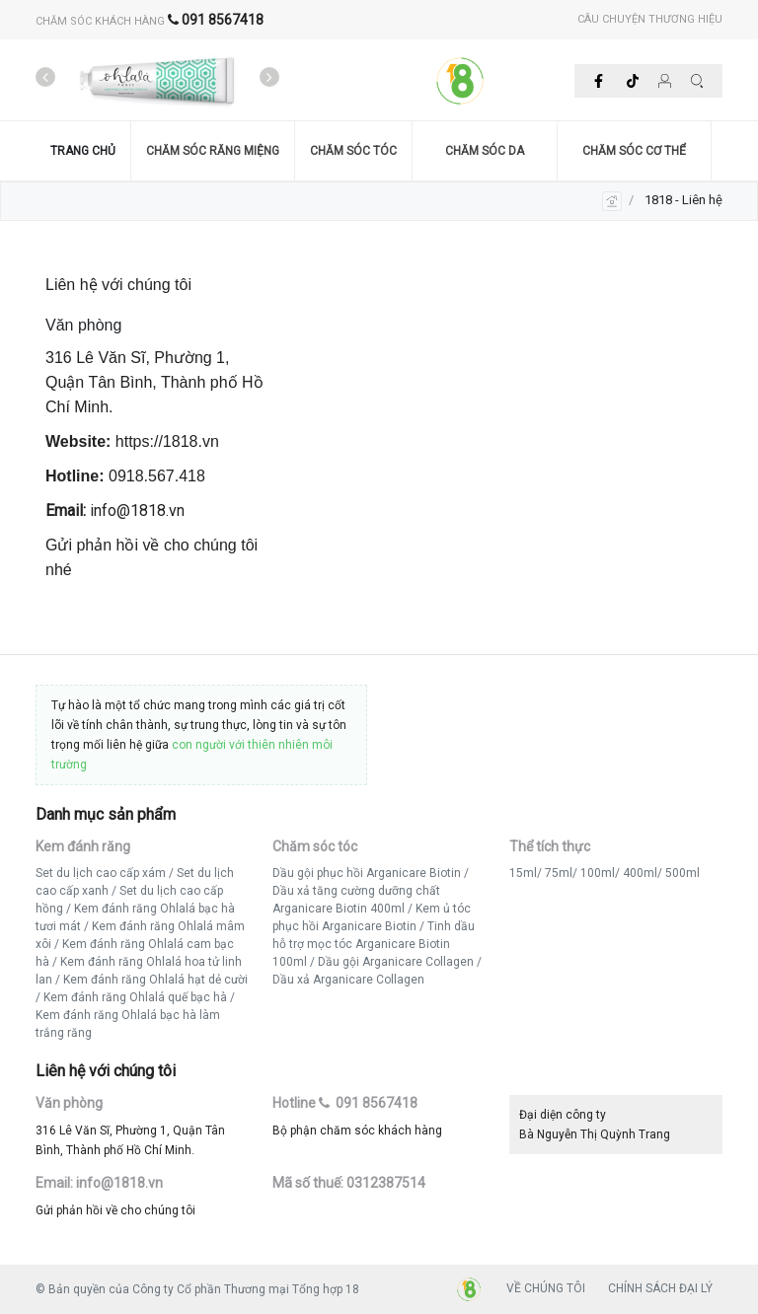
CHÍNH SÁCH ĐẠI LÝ (660, 1288)
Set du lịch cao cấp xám (101, 873)
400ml (640, 873)
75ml (558, 873)
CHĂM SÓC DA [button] (484, 151)
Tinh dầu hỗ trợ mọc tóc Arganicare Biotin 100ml (373, 944)
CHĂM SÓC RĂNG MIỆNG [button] (212, 151)
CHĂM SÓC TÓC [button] (353, 151)
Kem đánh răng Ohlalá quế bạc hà (135, 997)
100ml (597, 873)
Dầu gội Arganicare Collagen (396, 962)
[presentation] (45, 78)
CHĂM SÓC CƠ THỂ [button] (634, 151)
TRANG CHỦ (82, 151)
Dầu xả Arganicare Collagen (348, 979)
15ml (523, 873)
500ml (682, 873)
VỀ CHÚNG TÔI (545, 1288)
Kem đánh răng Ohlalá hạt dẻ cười (155, 979)
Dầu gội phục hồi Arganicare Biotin (366, 873)
